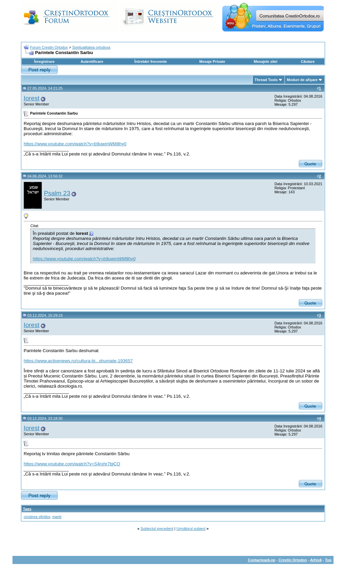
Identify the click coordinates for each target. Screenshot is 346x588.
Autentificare (91, 61)
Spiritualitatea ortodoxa (91, 47)
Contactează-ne (261, 560)
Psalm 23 (57, 193)
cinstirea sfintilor (37, 517)
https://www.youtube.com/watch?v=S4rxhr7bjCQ (72, 463)
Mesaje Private (212, 61)
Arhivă (316, 560)
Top (328, 560)
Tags (27, 509)
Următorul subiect (190, 528)
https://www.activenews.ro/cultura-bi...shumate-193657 (78, 360)
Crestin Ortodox (293, 560)
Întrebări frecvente (150, 61)
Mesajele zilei (265, 61)
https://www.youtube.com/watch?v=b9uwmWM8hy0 (75, 143)
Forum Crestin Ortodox (49, 47)
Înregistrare (44, 61)
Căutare (308, 61)
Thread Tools (266, 80)
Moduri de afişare (302, 80)
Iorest (32, 98)
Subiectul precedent (157, 528)
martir (56, 517)
